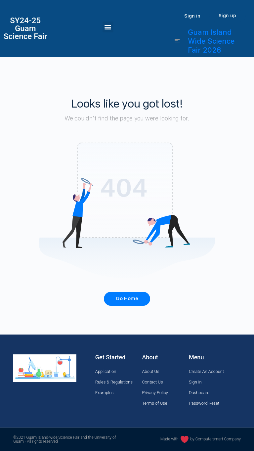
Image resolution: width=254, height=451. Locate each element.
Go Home (127, 298)
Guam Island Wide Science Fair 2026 (211, 41)
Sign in (192, 16)
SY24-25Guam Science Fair (25, 28)
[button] (108, 27)
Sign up (227, 15)
